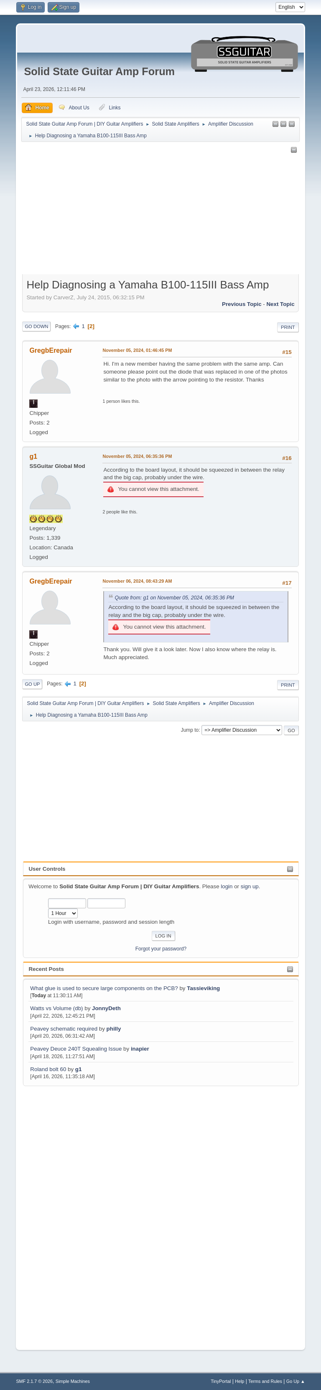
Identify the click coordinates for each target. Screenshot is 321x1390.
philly (114, 1029)
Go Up (32, 684)
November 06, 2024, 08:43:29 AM (137, 581)
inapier (140, 1049)
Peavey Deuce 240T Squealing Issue (76, 1049)
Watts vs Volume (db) (56, 1008)
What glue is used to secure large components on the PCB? (104, 988)
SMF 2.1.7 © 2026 (34, 1381)
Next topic (280, 304)
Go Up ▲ (295, 1381)
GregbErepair (50, 350)
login (226, 886)
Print (288, 327)
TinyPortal (221, 1381)
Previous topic (242, 304)
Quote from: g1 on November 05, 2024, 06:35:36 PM (174, 598)
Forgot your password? (161, 949)
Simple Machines (73, 1381)
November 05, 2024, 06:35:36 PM (137, 456)
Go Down (36, 326)
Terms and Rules (265, 1381)
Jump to (190, 730)
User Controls (46, 869)
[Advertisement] (56, 1213)
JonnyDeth (106, 1008)
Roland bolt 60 (48, 1069)
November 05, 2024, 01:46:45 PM (137, 350)
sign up (250, 886)
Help (239, 1381)
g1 (78, 1069)
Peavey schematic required (63, 1029)
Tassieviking (203, 988)
